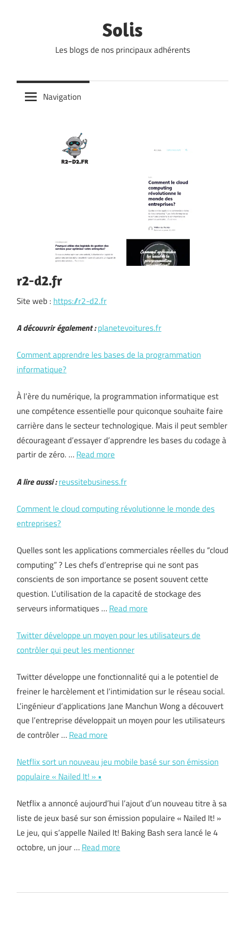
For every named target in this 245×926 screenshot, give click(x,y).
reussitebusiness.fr (93, 481)
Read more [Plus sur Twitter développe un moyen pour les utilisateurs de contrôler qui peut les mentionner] (88, 735)
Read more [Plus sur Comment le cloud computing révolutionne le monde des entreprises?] (128, 608)
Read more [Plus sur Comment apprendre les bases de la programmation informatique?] (95, 454)
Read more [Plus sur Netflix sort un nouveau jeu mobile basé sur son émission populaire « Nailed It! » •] (101, 847)
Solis (122, 29)
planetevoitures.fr (129, 328)
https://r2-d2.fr (80, 301)
